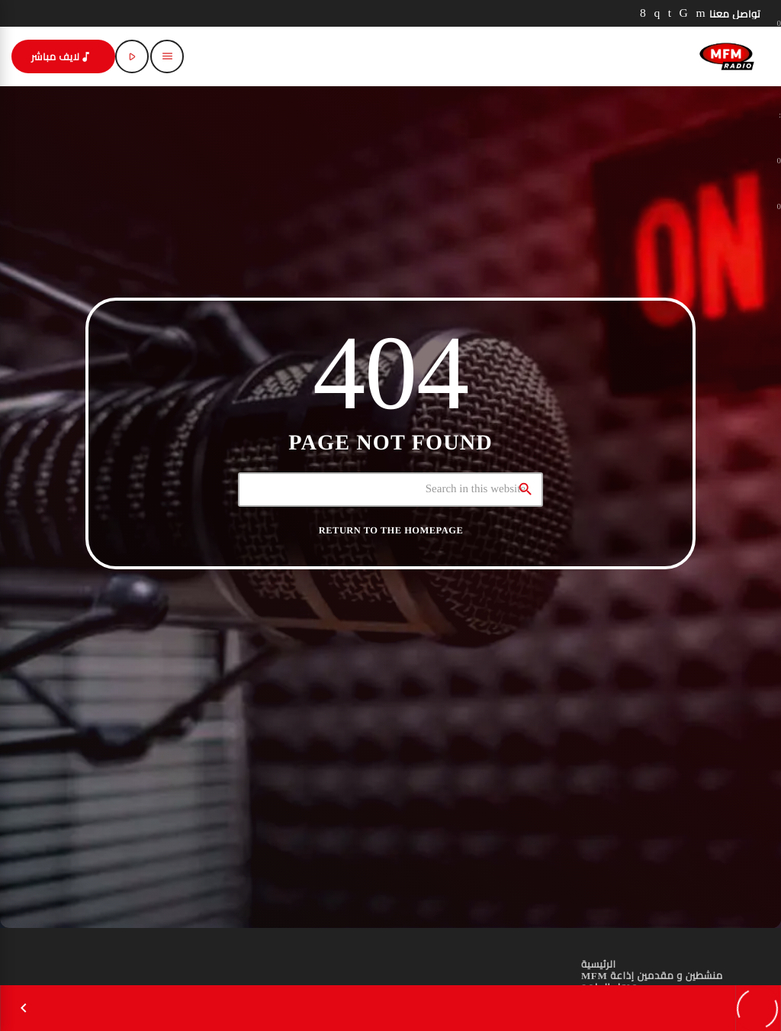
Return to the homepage (391, 530)
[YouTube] (700, 13)
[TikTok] (684, 13)
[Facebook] (643, 13)
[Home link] (727, 56)
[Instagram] (657, 13)
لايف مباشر (61, 56)
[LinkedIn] (670, 13)
